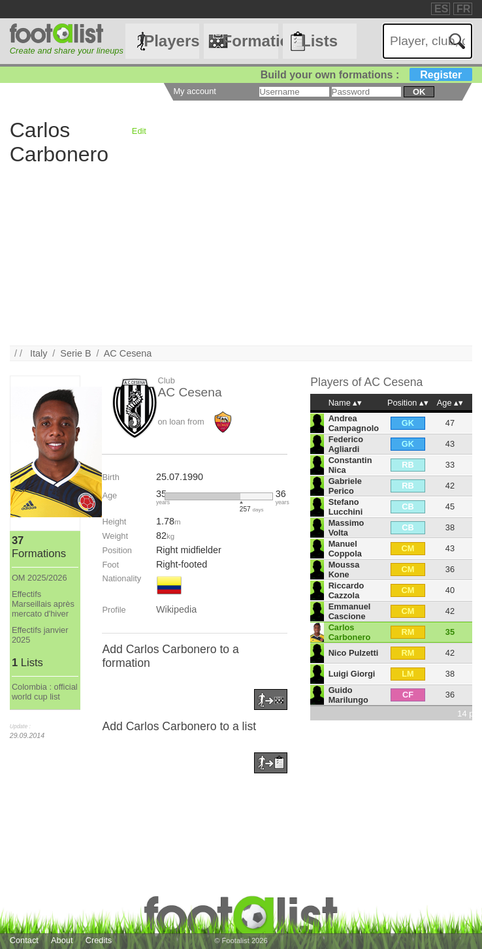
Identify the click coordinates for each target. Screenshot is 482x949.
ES (441, 8)
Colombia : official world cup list (45, 691)
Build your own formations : (366, 74)
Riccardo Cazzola (346, 590)
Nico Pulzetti (354, 653)
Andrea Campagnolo (354, 423)
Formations (250, 41)
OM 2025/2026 (39, 578)
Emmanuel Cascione (350, 611)
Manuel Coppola (345, 548)
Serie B (75, 353)
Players (171, 41)
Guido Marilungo (348, 695)
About (61, 940)
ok (419, 92)
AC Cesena (128, 353)
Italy (38, 353)
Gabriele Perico (345, 486)
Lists (319, 41)
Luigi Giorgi (352, 674)
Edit (139, 131)
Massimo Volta (346, 528)
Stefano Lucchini (346, 507)
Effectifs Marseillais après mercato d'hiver (43, 604)
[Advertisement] (241, 254)
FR (463, 8)
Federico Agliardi (346, 444)
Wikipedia (176, 609)
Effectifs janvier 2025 (40, 635)
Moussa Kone (344, 569)
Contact (24, 940)
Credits (99, 940)
